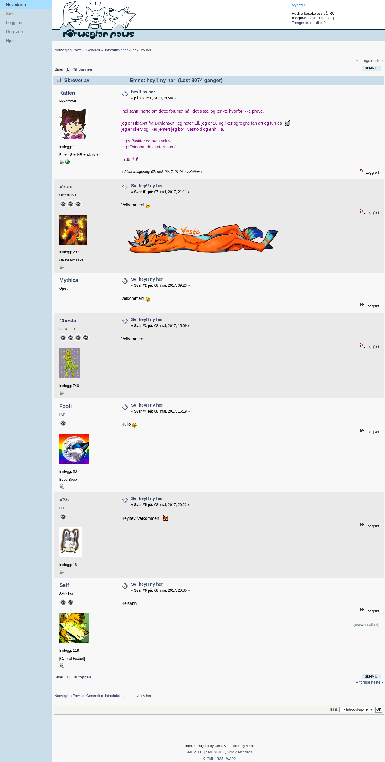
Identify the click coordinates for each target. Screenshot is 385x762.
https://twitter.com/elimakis (145, 141)
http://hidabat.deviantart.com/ (148, 147)
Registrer (14, 31)
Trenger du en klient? (309, 23)
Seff (64, 585)
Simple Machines (239, 752)
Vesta (65, 187)
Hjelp (11, 40)
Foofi (65, 406)
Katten (67, 93)
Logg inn (14, 22)
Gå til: (334, 709)
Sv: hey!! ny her (147, 185)
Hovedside (16, 4)
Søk (10, 13)
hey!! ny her (143, 92)
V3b (64, 500)
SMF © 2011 (215, 752)
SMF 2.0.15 (194, 752)
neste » (377, 61)
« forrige (363, 61)
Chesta (67, 321)
